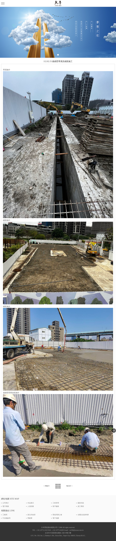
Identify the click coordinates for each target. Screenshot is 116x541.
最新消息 (81, 503)
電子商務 (5, 506)
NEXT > (69, 486)
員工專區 (81, 506)
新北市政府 (31, 515)
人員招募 (31, 506)
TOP (113, 430)
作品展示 (31, 503)
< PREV (47, 486)
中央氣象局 (6, 518)
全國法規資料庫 (83, 515)
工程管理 (56, 503)
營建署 (30, 518)
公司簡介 (5, 503)
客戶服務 (56, 506)
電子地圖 (56, 518)
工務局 (4, 515)
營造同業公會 (57, 515)
